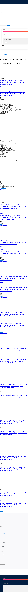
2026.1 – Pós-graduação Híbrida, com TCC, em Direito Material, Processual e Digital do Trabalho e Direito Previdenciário (13, 82)
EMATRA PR (1, 86)
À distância (1, 213)
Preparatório (3, 21)
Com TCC (1, 89)
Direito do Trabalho (2, 285)
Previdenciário (3, 22)
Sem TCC (3, 23)
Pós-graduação (3, 20)
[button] (15, 42)
